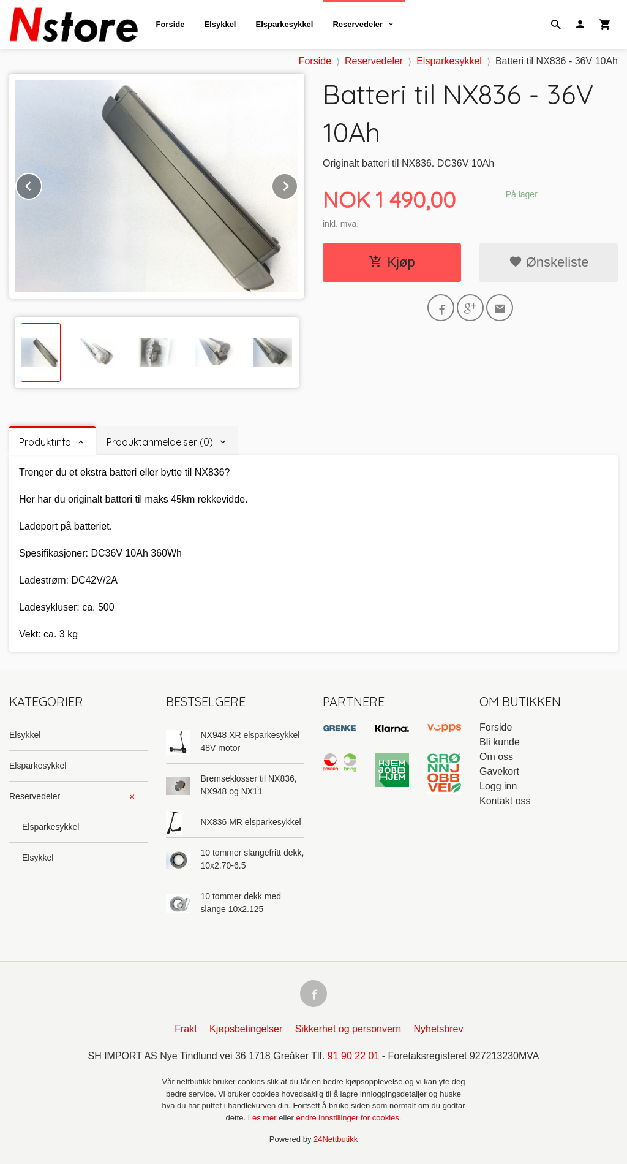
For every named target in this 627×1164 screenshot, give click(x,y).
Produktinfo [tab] (45, 442)
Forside (170, 24)
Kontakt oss (505, 801)
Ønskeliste (549, 262)
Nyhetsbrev (439, 1029)
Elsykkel (220, 24)
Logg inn (498, 786)
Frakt (186, 1029)
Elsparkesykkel (284, 24)
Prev (41, 184)
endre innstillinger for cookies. (348, 1117)
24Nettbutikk (336, 1139)
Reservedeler (357, 24)
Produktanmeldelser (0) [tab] (160, 442)
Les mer (263, 1117)
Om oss (496, 756)
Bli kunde (499, 742)
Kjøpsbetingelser (245, 1029)
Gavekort (499, 771)
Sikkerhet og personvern (348, 1029)
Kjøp (392, 262)
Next (297, 184)
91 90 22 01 (354, 1056)
